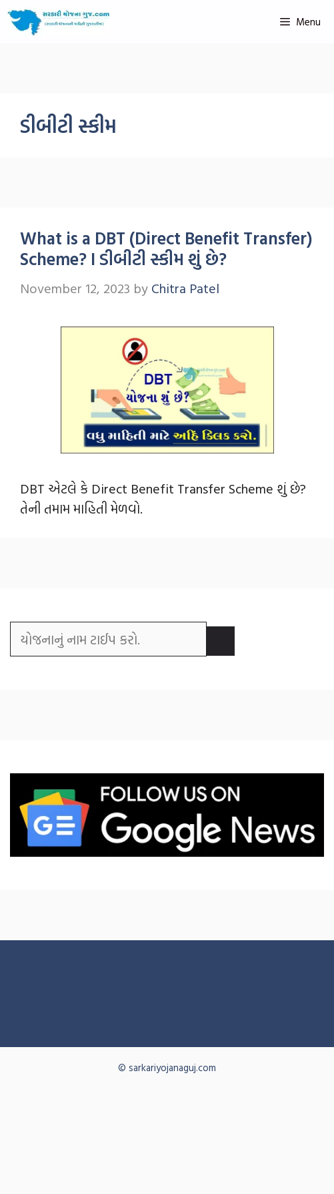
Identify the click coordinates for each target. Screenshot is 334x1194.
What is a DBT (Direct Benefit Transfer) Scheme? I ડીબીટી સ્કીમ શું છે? (166, 248)
